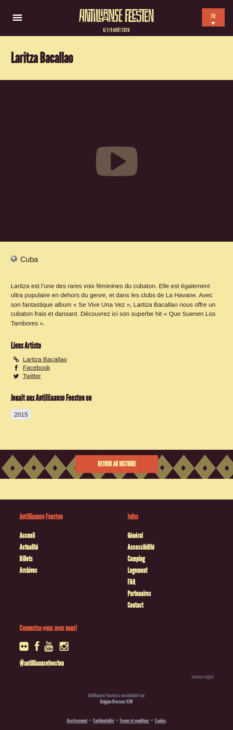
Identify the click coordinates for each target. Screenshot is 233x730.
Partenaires (139, 593)
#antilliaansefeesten (41, 663)
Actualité (28, 547)
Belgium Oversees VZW (116, 701)
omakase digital (203, 677)
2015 (21, 414)
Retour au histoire (117, 464)
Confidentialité (103, 721)
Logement (137, 570)
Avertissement (77, 721)
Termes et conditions (134, 721)
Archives (28, 570)
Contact (135, 605)
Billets (26, 558)
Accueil (27, 535)
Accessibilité (140, 547)
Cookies (160, 721)
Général (135, 535)
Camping (136, 558)
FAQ (131, 582)
